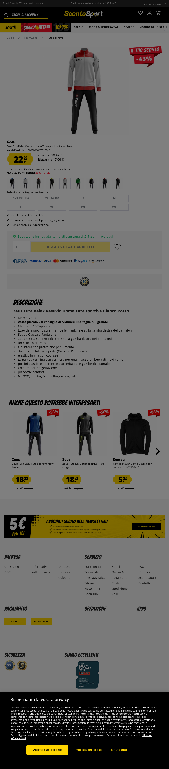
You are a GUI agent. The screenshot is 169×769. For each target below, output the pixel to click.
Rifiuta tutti (119, 750)
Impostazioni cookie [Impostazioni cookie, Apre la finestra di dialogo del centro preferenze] (88, 750)
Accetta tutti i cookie (47, 750)
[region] (84, 730)
